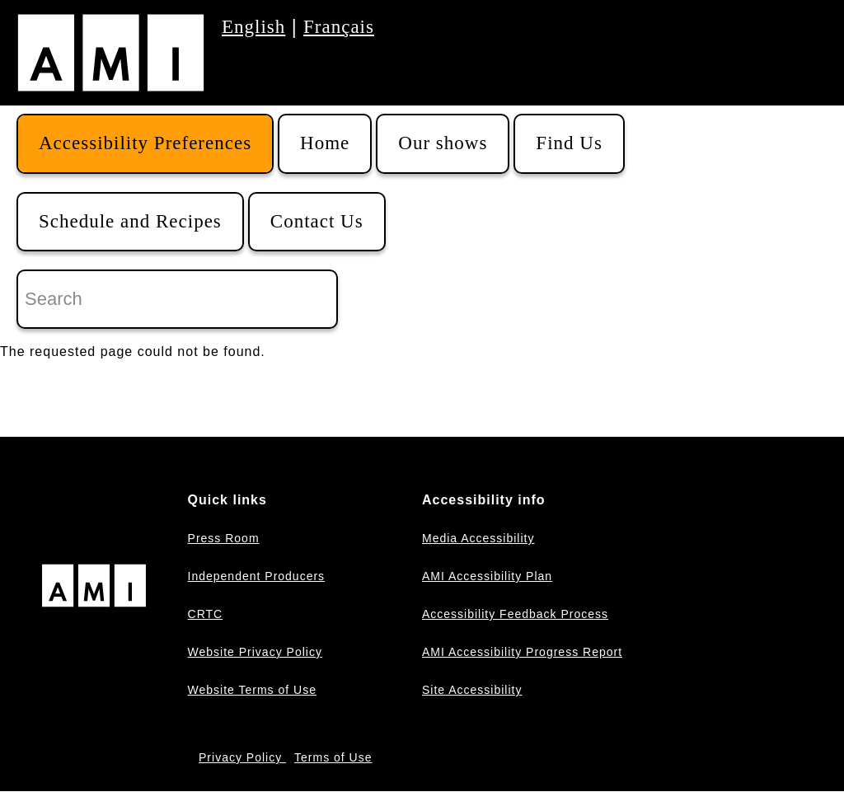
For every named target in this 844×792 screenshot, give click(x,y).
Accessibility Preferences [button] (145, 143)
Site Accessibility (472, 689)
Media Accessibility (478, 538)
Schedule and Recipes (130, 221)
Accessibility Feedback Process (515, 614)
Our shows (442, 143)
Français (338, 26)
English (253, 26)
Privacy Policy (242, 757)
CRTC (205, 614)
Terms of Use (333, 757)
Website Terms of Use (252, 689)
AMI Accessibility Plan (487, 576)
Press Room (224, 538)
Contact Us (316, 221)
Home (324, 143)
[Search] (177, 299)
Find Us (569, 143)
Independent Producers (257, 576)
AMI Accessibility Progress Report (522, 651)
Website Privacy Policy (255, 651)
